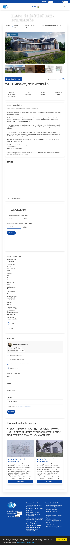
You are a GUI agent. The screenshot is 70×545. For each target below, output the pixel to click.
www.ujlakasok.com (14, 511)
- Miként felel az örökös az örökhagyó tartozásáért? (34, 518)
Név (8, 376)
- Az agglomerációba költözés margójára (32, 522)
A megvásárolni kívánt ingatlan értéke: (18, 215)
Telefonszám (11, 390)
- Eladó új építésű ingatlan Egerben (53, 516)
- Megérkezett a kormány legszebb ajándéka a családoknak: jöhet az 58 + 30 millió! (34, 507)
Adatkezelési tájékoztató (25, 543)
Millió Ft (25, 218)
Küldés (11, 412)
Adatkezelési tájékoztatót (24, 407)
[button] (35, 6)
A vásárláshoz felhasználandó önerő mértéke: (20, 223)
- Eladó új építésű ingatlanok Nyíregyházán (53, 519)
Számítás (11, 232)
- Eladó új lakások (51, 509)
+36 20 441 (11, 348)
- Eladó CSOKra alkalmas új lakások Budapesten (53, 506)
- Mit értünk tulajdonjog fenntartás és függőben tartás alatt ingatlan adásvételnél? (33, 528)
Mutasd (50, 2)
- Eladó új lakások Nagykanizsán (51, 523)
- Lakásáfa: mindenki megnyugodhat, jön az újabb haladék (33, 514)
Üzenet (9, 397)
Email (9, 383)
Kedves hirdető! (35, 402)
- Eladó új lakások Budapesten (51, 512)
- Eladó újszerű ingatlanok (53, 527)
